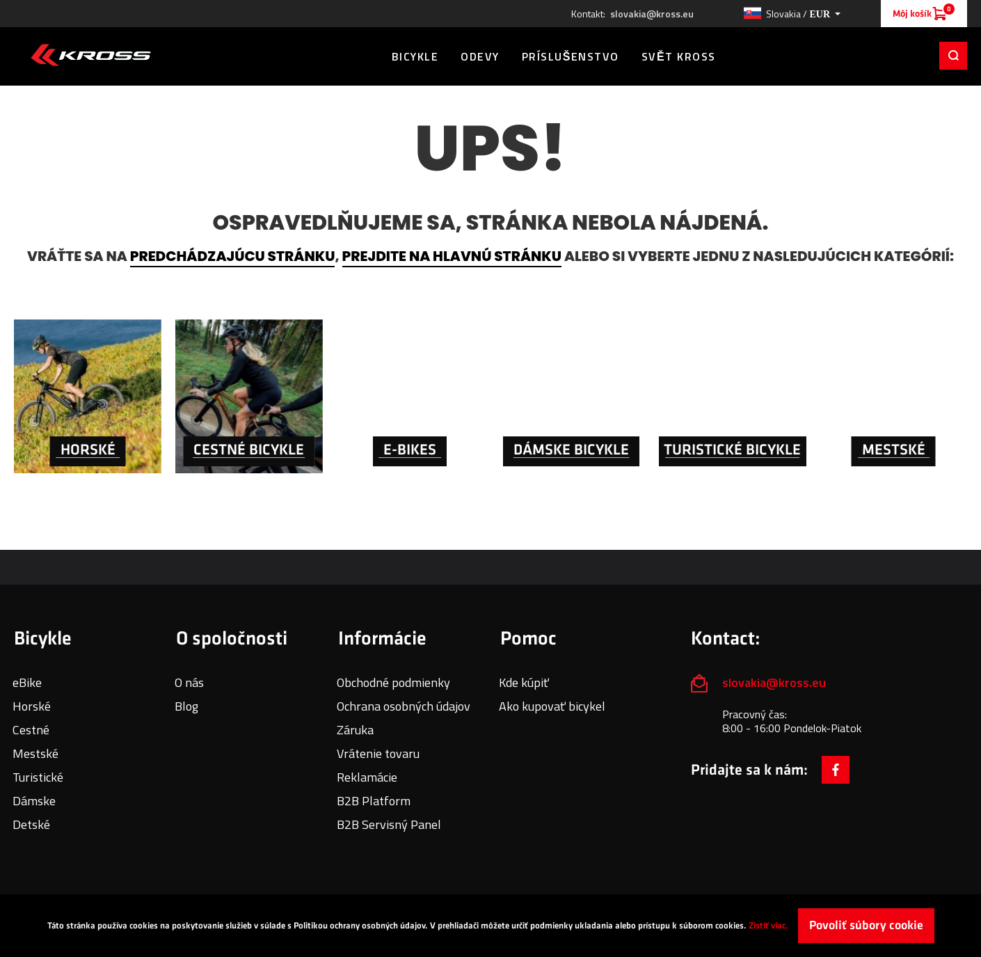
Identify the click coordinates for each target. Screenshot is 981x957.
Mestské (35, 753)
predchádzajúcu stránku (232, 256)
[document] (490, 925)
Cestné (31, 729)
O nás (189, 682)
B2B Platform (373, 800)
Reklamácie (367, 777)
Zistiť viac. (768, 925)
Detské (31, 824)
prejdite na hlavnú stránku (451, 256)
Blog (186, 706)
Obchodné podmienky (393, 682)
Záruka (355, 729)
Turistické (38, 777)
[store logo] (91, 55)
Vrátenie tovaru (378, 753)
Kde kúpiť (524, 682)
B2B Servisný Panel (389, 824)
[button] (791, 13)
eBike (27, 682)
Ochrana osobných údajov (403, 706)
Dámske (34, 800)
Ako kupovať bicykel (552, 706)
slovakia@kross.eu (652, 14)
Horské (32, 706)
